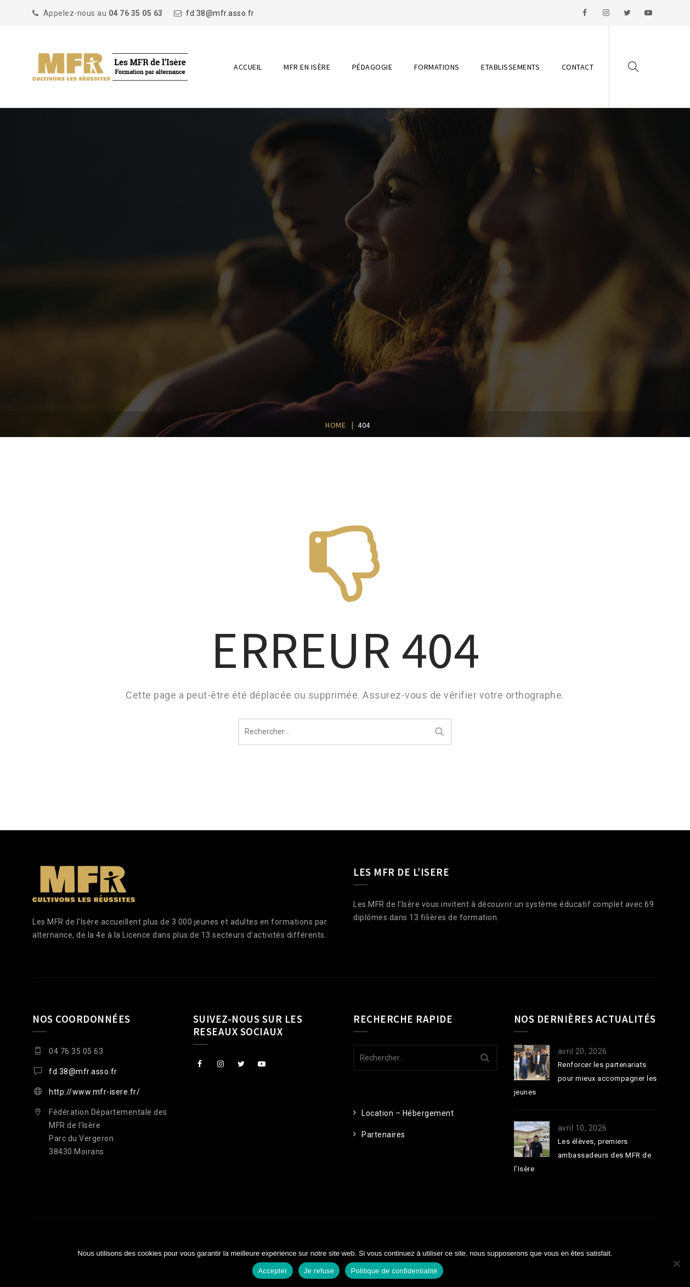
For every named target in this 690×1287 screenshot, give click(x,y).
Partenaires (383, 1134)
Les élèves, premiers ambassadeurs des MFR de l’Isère (583, 1155)
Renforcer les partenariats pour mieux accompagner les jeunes (585, 1078)
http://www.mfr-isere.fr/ (94, 1091)
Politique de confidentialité (393, 1271)
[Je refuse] (676, 1263)
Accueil (248, 67)
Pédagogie (372, 67)
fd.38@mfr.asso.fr (220, 13)
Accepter (272, 1271)
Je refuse (319, 1271)
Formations (437, 67)
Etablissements (510, 67)
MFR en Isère (307, 67)
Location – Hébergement (407, 1113)
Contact (578, 67)
